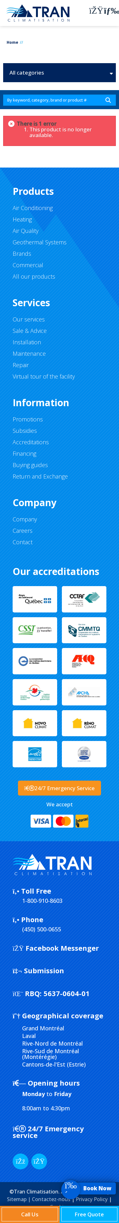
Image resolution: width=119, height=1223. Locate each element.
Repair (21, 365)
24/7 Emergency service (48, 1132)
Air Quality (26, 231)
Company (25, 519)
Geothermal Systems (40, 242)
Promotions (28, 419)
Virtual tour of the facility (44, 376)
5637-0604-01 (51, 993)
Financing (24, 453)
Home (12, 42)
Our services (29, 319)
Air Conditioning (33, 208)
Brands (22, 253)
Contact (23, 542)
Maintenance (29, 353)
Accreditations (31, 442)
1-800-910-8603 (42, 900)
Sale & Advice (30, 330)
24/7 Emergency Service (59, 788)
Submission (38, 970)
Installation (27, 342)
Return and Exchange (40, 476)
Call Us (30, 1214)
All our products (34, 276)
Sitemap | (19, 1199)
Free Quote (89, 1214)
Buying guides (30, 465)
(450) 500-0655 (41, 929)
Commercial (28, 265)
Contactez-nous (51, 1199)
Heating (22, 219)
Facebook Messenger (56, 948)
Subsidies (25, 430)
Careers (23, 530)
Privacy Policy (92, 1199)
